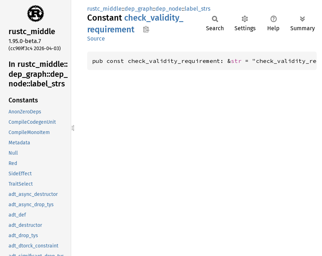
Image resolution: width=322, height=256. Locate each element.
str (236, 60)
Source (96, 38)
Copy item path (146, 29)
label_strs (197, 8)
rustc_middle (104, 8)
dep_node (168, 8)
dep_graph (139, 8)
